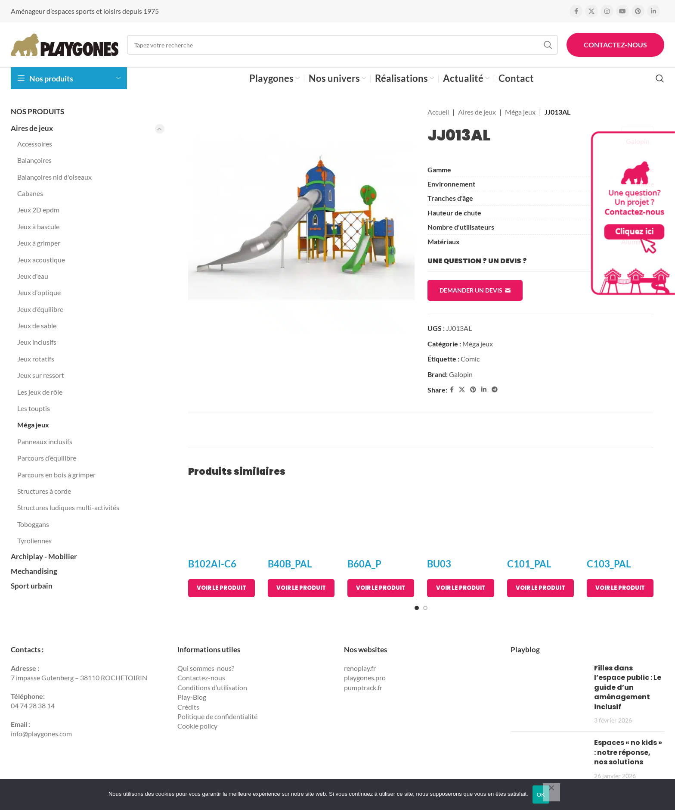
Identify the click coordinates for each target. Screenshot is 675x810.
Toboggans (33, 524)
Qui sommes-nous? (205, 668)
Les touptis (33, 408)
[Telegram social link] (494, 390)
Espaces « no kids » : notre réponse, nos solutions (628, 752)
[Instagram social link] (607, 11)
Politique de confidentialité (217, 716)
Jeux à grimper (38, 243)
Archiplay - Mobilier (44, 556)
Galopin (461, 374)
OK (541, 794)
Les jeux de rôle (39, 392)
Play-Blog (191, 697)
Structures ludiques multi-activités (68, 507)
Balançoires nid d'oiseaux (54, 177)
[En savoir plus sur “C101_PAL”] (540, 588)
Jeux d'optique (39, 292)
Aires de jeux (32, 128)
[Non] (551, 792)
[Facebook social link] (576, 11)
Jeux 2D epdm (38, 210)
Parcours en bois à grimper (56, 474)
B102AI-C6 (212, 564)
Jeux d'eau (32, 276)
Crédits (188, 707)
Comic (470, 359)
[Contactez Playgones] (632, 213)
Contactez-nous (615, 44)
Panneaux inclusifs (44, 441)
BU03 (439, 564)
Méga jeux (33, 425)
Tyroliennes (34, 540)
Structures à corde (44, 491)
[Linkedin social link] (653, 11)
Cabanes (30, 193)
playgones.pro (365, 677)
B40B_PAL (290, 564)
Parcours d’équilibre (46, 458)
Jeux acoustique (41, 259)
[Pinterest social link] (638, 11)
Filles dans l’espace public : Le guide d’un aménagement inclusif (627, 687)
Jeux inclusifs (36, 342)
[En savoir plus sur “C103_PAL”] (620, 588)
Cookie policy (197, 726)
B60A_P (364, 564)
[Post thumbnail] (549, 694)
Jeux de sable (36, 325)
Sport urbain (32, 585)
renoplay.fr (360, 668)
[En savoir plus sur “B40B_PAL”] (301, 588)
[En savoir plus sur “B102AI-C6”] (221, 588)
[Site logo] (64, 44)
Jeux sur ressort (40, 375)
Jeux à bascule (38, 226)
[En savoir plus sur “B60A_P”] (380, 588)
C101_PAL (529, 564)
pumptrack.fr (363, 687)
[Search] (342, 45)
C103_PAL (609, 564)
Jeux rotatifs (35, 359)
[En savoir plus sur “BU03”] (460, 588)
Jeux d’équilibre (40, 309)
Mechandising (34, 571)
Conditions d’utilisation (212, 687)
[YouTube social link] (622, 11)
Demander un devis (475, 290)
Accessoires (34, 144)
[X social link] (591, 11)
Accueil (438, 112)
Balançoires (34, 160)
